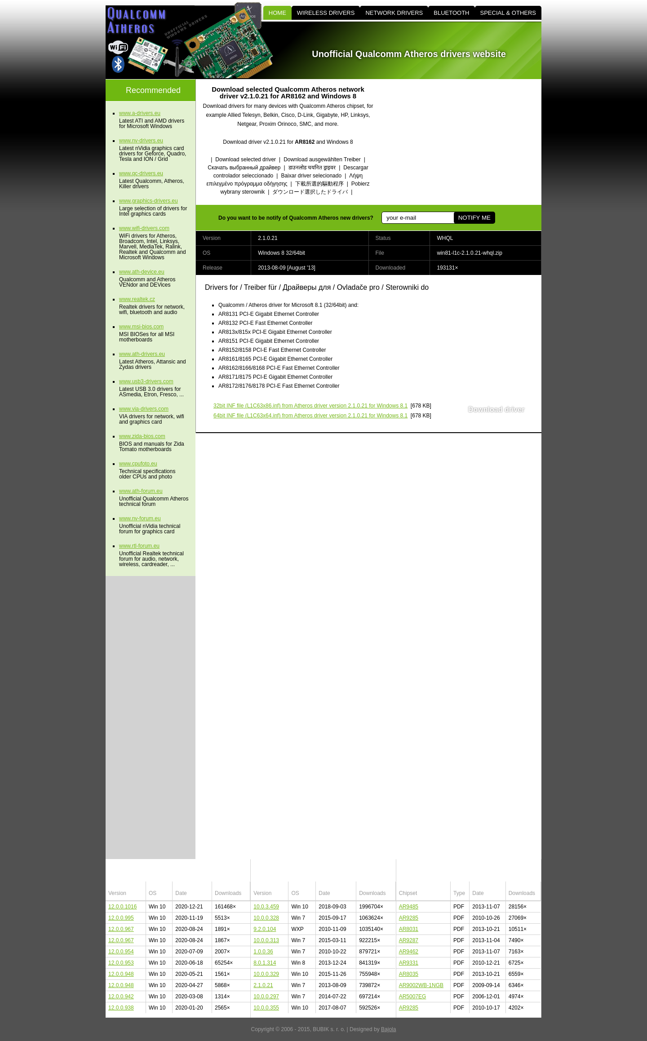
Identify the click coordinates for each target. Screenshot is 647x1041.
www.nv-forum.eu (140, 518)
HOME (277, 12)
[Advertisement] (465, 142)
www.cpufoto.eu (138, 463)
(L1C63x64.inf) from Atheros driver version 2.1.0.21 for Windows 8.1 (310, 415)
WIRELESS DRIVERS (326, 12)
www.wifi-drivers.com (144, 228)
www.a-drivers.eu (139, 113)
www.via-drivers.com (143, 409)
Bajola (388, 1029)
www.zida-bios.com (142, 436)
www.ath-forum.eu (141, 491)
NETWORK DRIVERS (394, 12)
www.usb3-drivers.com (146, 381)
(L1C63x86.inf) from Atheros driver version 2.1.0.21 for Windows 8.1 (310, 406)
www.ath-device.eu (141, 272)
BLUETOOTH (451, 12)
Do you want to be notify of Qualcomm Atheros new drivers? (295, 218)
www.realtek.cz (137, 299)
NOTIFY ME (474, 217)
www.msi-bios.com (141, 326)
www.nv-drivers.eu (141, 140)
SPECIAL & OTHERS (508, 12)
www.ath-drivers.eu (142, 354)
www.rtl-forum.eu (139, 546)
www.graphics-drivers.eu (148, 201)
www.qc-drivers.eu (141, 173)
